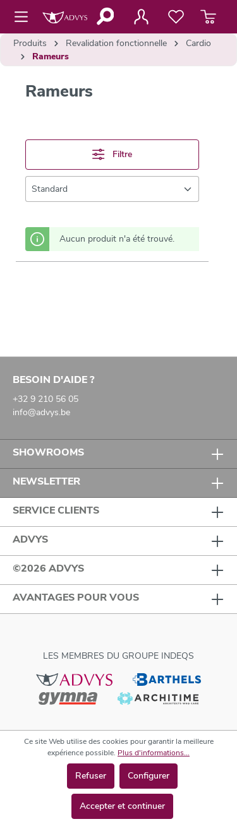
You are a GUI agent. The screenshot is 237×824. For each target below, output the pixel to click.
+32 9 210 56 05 (45, 399)
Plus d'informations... (154, 753)
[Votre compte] (141, 17)
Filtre (111, 154)
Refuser (90, 776)
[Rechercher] (104, 16)
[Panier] (208, 17)
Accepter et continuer (122, 806)
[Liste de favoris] (176, 17)
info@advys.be (41, 412)
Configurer (148, 776)
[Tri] (112, 189)
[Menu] (25, 17)
